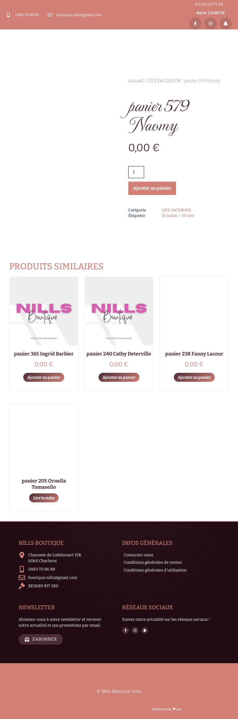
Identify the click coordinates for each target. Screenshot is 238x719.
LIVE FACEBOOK (164, 80)
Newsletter (209, 4)
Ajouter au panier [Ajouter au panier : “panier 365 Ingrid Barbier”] (43, 377)
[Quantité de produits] (136, 172)
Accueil (135, 80)
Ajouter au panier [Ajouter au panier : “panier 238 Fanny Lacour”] (194, 377)
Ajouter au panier (152, 188)
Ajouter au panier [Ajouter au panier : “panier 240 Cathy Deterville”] (119, 377)
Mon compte (210, 13)
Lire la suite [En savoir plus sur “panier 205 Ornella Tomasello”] (44, 498)
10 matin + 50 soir (178, 215)
